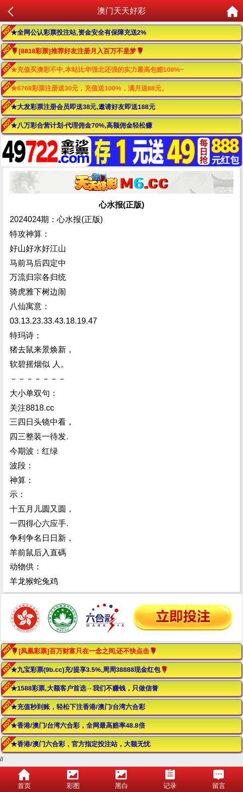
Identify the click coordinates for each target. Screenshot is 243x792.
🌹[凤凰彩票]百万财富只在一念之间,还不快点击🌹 (84, 651)
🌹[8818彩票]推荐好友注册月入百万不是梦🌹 (77, 51)
